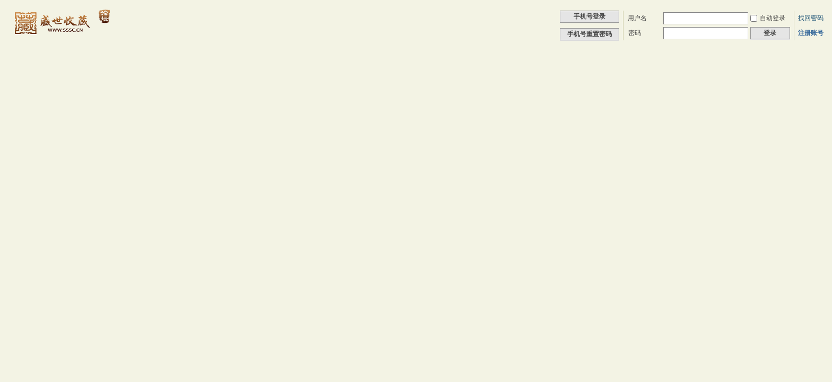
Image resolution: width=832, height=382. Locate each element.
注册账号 (811, 33)
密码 (634, 33)
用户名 (637, 18)
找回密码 (811, 18)
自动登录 (767, 18)
